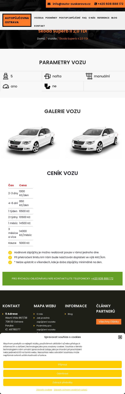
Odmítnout (62, 373)
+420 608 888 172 (110, 4)
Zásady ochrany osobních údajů (70, 389)
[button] (120, 337)
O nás (92, 17)
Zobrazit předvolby (62, 382)
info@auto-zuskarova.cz (71, 4)
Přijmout (62, 364)
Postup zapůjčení (69, 17)
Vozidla (38, 17)
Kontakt (39, 25)
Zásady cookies (44, 389)
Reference (103, 17)
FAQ (84, 17)
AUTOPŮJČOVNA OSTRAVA (17, 20)
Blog (114, 17)
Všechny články (109, 321)
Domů (41, 38)
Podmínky (51, 17)
